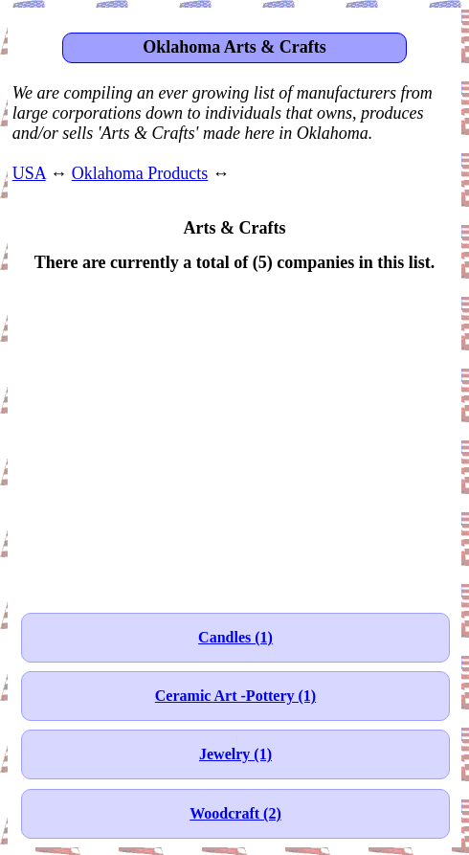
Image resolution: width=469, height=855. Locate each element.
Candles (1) (235, 637)
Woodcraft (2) (235, 813)
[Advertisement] (234, 432)
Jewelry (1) (235, 754)
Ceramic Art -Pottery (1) (235, 695)
